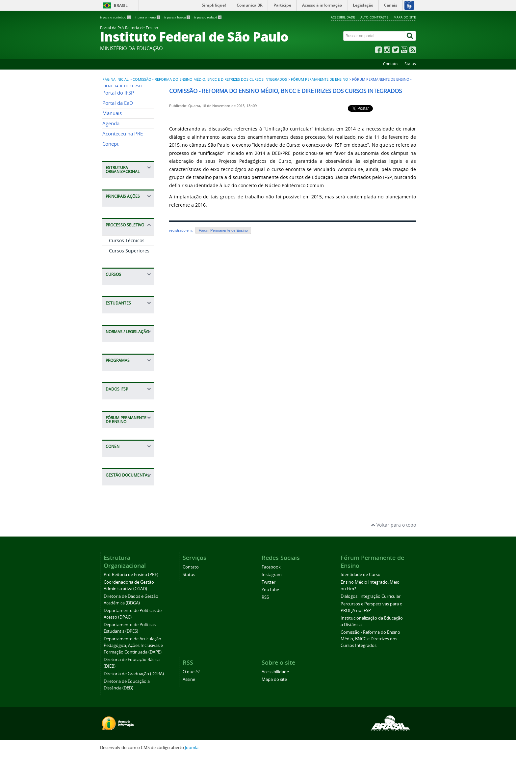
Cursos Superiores (129, 250)
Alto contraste (374, 17)
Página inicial (115, 79)
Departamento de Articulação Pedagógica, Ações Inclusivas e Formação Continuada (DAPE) (133, 645)
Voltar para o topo (393, 525)
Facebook (271, 567)
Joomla (191, 747)
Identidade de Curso (360, 574)
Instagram (272, 574)
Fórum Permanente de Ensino (319, 79)
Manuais (112, 113)
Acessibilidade (343, 17)
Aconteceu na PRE (122, 134)
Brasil (121, 5)
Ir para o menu (148, 17)
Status (410, 64)
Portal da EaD (117, 103)
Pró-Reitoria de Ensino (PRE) (131, 574)
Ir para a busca (177, 17)
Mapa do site (405, 17)
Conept (110, 144)
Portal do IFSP (118, 93)
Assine (189, 679)
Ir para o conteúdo (115, 17)
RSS (265, 597)
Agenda (110, 123)
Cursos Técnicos (126, 240)
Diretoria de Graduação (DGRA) (134, 674)
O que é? (191, 672)
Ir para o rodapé (207, 17)
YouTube (270, 590)
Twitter (268, 582)
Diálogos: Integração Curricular (370, 596)
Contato (390, 64)
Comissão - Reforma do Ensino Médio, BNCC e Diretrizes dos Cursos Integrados (210, 79)
